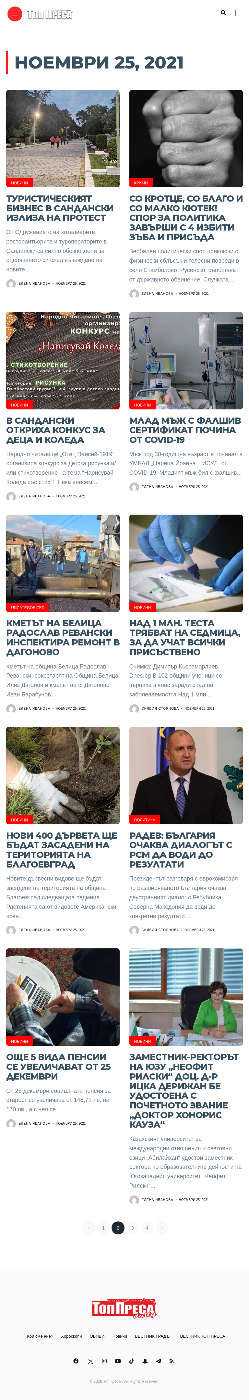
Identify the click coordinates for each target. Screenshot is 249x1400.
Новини (19, 183)
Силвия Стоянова (160, 708)
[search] (223, 13)
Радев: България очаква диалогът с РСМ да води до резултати (180, 850)
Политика (144, 820)
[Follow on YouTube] (119, 1361)
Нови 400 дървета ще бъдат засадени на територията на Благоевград (61, 850)
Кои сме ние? (40, 1336)
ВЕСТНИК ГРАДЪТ (153, 1336)
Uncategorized (27, 608)
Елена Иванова (34, 283)
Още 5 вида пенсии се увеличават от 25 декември (58, 1066)
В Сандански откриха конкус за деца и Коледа (55, 430)
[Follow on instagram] (105, 1361)
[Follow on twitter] (91, 1361)
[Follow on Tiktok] (132, 1361)
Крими (141, 183)
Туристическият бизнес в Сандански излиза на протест (59, 208)
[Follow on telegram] (159, 1361)
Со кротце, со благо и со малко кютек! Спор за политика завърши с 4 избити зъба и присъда (186, 218)
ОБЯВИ (97, 1336)
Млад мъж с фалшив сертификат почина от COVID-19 (185, 430)
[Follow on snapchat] (145, 1361)
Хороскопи (71, 1336)
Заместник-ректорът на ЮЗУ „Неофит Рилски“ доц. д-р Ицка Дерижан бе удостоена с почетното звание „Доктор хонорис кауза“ (184, 1091)
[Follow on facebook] (76, 1361)
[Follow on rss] (173, 1361)
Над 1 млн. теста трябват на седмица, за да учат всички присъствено (184, 637)
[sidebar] (235, 13)
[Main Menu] (15, 14)
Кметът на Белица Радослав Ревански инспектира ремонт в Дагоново (63, 637)
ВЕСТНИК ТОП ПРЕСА (202, 1336)
